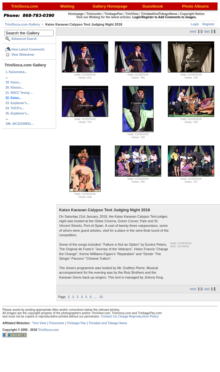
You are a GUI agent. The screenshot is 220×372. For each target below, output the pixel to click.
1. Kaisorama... (16, 72)
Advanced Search (24, 38)
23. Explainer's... (17, 103)
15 (101, 297)
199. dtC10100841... (19, 123)
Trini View (39, 323)
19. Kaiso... (13, 82)
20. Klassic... (14, 87)
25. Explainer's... (17, 113)
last (207, 31)
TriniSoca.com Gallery (22, 24)
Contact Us (109, 316)
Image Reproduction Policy (139, 316)
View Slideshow (22, 54)
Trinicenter (56, 323)
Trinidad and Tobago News (108, 323)
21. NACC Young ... (19, 92)
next (193, 31)
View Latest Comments (27, 49)
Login (195, 24)
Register (208, 24)
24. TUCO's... (14, 108)
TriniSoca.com (48, 330)
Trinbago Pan (76, 323)
